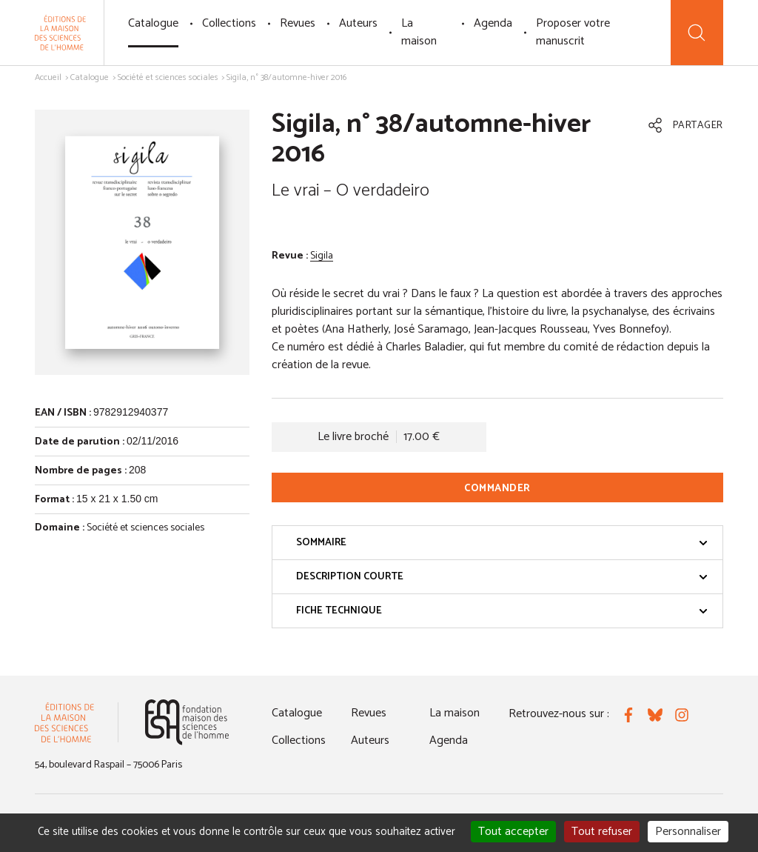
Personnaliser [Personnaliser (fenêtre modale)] (688, 832)
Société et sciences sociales (168, 77)
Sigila (321, 255)
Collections (229, 23)
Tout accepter (513, 832)
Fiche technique (502, 610)
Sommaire (502, 542)
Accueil (48, 77)
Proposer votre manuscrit (573, 32)
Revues (297, 23)
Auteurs (358, 23)
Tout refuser (601, 832)
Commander (497, 488)
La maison (419, 32)
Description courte (502, 576)
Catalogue (153, 23)
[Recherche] (697, 32)
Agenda (493, 23)
